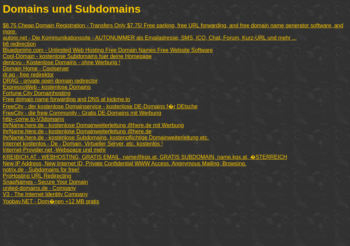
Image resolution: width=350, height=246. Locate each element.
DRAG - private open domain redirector (50, 81)
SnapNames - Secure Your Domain (45, 182)
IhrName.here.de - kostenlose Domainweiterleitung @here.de (77, 131)
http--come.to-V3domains (33, 119)
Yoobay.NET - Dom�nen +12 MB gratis (51, 201)
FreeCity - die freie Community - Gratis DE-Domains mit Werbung (82, 113)
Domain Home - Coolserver (36, 68)
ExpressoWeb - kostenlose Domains (47, 87)
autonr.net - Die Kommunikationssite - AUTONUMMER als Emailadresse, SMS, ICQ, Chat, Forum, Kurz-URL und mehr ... (150, 38)
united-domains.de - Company (39, 188)
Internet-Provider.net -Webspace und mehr (54, 150)
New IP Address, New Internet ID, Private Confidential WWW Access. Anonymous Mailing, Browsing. (124, 163)
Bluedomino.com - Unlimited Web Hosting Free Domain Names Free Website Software (108, 50)
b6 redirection (19, 44)
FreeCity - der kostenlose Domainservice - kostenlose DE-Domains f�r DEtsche (100, 106)
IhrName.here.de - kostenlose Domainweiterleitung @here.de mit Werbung (93, 125)
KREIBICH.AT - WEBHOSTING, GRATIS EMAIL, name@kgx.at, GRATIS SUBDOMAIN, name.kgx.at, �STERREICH (145, 157)
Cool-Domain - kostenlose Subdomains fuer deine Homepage (77, 56)
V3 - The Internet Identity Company (45, 194)
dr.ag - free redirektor (28, 75)
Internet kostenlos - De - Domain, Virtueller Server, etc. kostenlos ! (83, 144)
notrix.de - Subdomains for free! (41, 170)
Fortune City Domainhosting (36, 93)
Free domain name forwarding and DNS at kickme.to (66, 99)
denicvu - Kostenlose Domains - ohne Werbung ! (61, 62)
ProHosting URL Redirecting (37, 176)
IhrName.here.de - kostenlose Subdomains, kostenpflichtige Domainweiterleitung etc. (106, 137)
